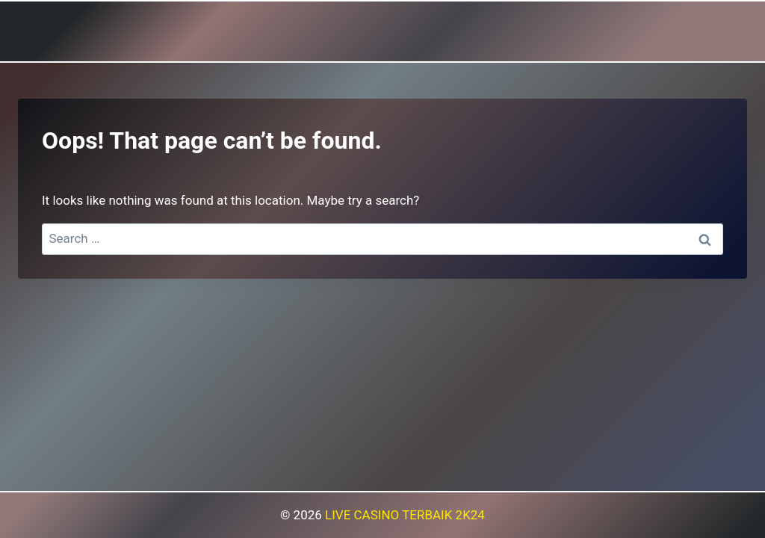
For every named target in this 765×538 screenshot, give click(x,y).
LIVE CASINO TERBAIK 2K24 (405, 514)
